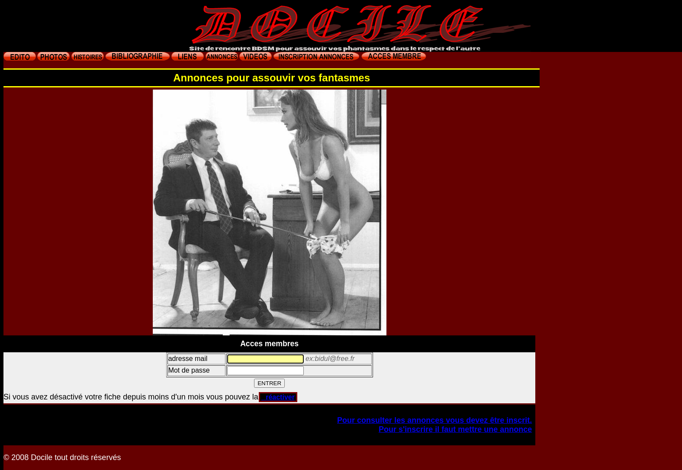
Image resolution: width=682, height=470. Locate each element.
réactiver (278, 397)
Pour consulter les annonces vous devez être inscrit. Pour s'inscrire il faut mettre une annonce (434, 425)
